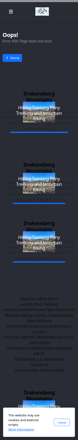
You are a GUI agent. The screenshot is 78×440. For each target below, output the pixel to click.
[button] (2, 112)
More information (21, 429)
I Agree (61, 422)
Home (12, 58)
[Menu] (11, 11)
